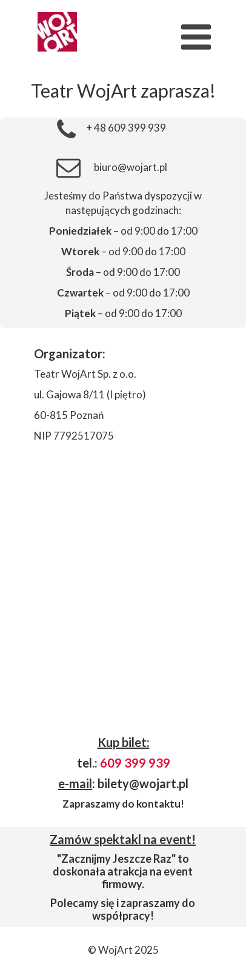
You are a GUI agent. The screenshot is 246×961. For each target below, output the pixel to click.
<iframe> (123, 593)
